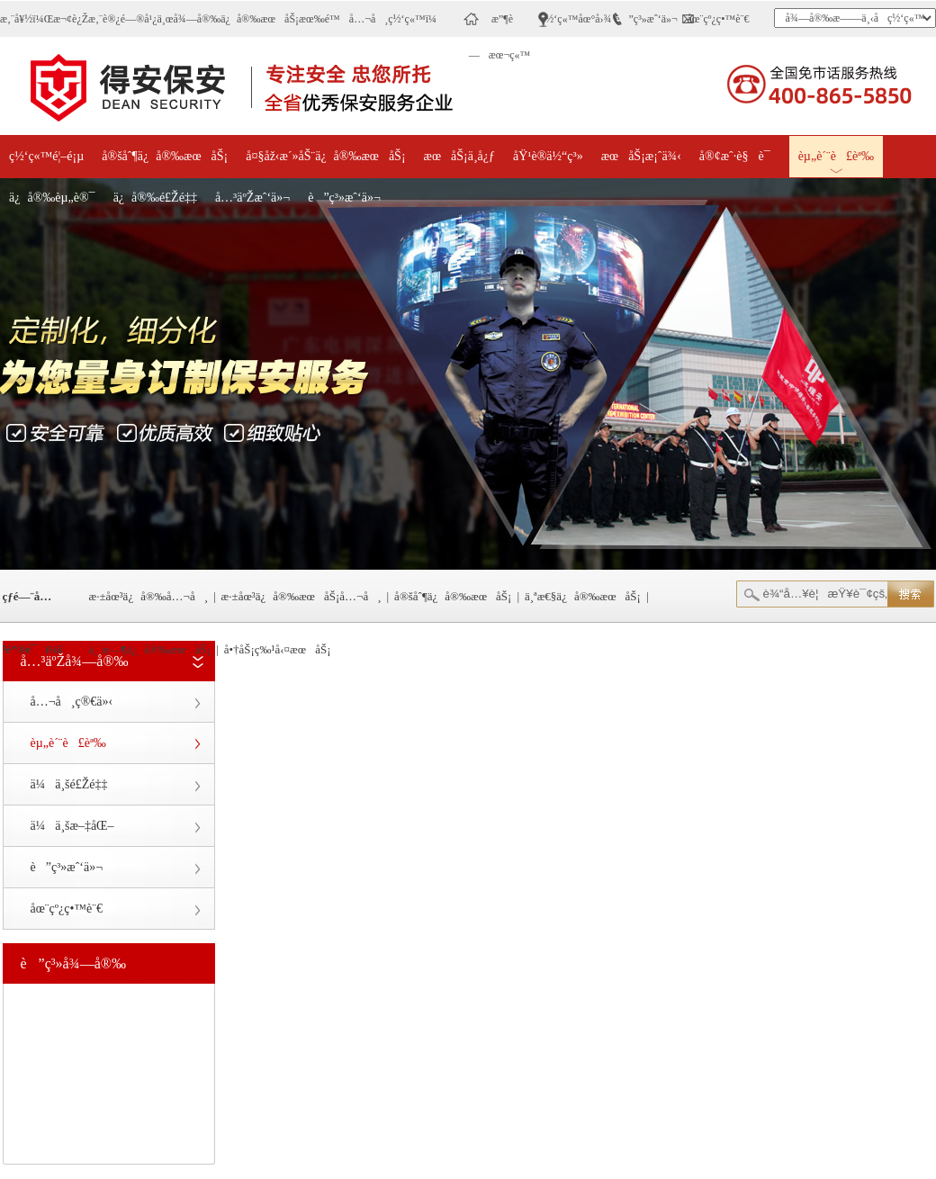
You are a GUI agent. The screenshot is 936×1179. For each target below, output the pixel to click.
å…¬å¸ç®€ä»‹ (72, 701)
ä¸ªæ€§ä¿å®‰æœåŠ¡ (583, 596)
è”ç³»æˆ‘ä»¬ (646, 19)
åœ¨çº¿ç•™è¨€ (719, 19)
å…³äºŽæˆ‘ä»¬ (252, 197)
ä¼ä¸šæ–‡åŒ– (72, 825)
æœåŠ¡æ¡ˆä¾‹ (641, 156)
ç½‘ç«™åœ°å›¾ (576, 19)
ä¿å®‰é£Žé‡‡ (155, 197)
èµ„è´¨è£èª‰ (836, 156)
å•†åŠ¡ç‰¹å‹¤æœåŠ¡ (277, 649)
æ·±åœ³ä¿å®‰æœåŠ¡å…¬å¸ (301, 596)
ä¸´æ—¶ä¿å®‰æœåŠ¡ (150, 649)
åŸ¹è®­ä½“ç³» (548, 156)
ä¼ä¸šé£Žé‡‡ (69, 784)
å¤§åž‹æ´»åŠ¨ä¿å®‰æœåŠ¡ (325, 156)
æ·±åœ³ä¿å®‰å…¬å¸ (149, 596)
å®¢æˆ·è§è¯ (739, 156)
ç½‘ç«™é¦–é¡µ (46, 156)
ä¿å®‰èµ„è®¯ (52, 197)
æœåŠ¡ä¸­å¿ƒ (459, 156)
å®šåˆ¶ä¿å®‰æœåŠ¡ (165, 156)
